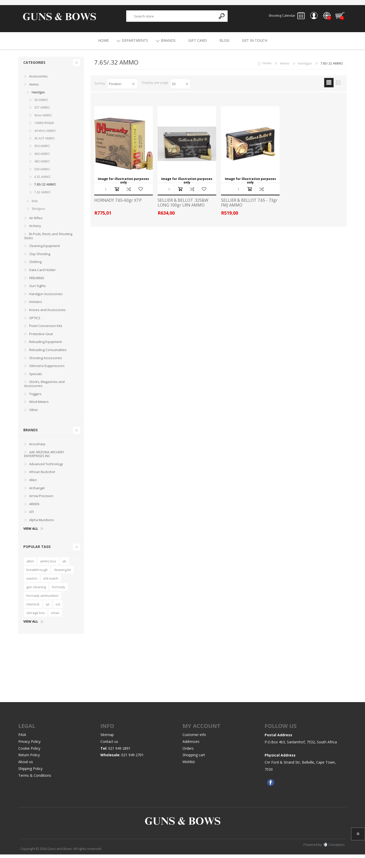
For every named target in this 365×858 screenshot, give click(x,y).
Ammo (34, 88)
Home (266, 67)
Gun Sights (37, 289)
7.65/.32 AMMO (45, 188)
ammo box (48, 564)
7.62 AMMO (42, 196)
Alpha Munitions (41, 523)
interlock (33, 607)
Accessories (38, 79)
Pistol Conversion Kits (45, 329)
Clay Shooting (39, 257)
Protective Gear (41, 337)
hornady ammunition (42, 599)
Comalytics (334, 848)
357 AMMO (42, 111)
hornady (58, 590)
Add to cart (117, 192)
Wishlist (188, 765)
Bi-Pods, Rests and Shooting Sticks (48, 239)
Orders (188, 751)
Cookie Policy (29, 751)
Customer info (194, 738)
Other (33, 413)
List (338, 86)
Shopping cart (337, 17)
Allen (33, 483)
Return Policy (29, 758)
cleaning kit (62, 573)
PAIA (22, 738)
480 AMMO (42, 165)
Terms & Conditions (34, 779)
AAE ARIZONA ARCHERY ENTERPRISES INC (44, 457)
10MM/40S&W (44, 126)
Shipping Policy (30, 772)
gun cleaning (36, 590)
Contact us (109, 745)
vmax (55, 616)
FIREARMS (36, 281)
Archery (35, 229)
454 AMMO (42, 149)
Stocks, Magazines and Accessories (44, 387)
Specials (35, 377)
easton (31, 582)
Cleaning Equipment (44, 249)
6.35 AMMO (42, 180)
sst (58, 607)
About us (25, 765)
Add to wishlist (141, 192)
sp (47, 607)
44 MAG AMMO (45, 134)
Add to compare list (129, 192)
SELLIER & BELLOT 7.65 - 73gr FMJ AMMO (249, 206)
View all (30, 532)
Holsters (35, 305)
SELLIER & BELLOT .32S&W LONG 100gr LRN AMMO (183, 206)
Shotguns (38, 212)
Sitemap (107, 738)
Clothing (35, 265)
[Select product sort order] (122, 87)
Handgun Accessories (46, 297)
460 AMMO (42, 157)
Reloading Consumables (48, 353)
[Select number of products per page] (180, 87)
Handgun (38, 96)
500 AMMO (42, 173)
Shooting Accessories (45, 361)
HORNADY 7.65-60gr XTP (118, 203)
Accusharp (37, 447)
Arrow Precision (41, 499)
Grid (329, 86)
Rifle (35, 204)
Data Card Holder (42, 273)
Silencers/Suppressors (47, 369)
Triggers (35, 397)
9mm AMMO (43, 119)
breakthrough (37, 573)
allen (30, 564)
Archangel (37, 491)
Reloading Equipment (45, 345)
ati (64, 564)
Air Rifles (36, 221)
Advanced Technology (46, 467)
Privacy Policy (29, 745)
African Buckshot (42, 475)
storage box (35, 616)
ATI (31, 515)
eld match (50, 582)
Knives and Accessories (47, 313)
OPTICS (34, 321)
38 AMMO (41, 103)
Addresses (190, 745)
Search (222, 18)
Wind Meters (39, 405)
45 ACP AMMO (44, 142)
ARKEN (34, 507)
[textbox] (171, 18)
